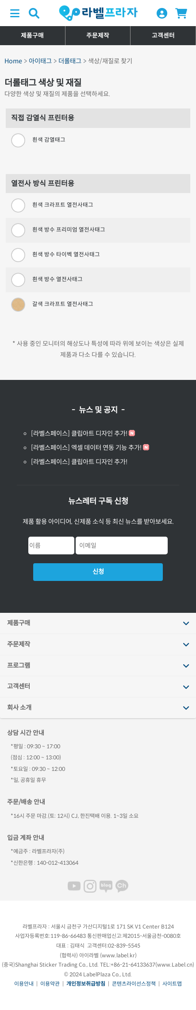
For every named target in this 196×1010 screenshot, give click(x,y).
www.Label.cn (174, 964)
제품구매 (32, 35)
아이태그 (40, 61)
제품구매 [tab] (18, 623)
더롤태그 (69, 61)
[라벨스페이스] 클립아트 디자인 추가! (79, 433)
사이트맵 (172, 983)
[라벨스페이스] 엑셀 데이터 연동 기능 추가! (86, 448)
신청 (98, 572)
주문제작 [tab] (18, 644)
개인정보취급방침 (85, 983)
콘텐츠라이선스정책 (134, 983)
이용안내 (24, 983)
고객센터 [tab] (18, 686)
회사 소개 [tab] (19, 708)
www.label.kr (118, 955)
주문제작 (97, 35)
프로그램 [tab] (18, 665)
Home (13, 61)
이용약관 (50, 983)
